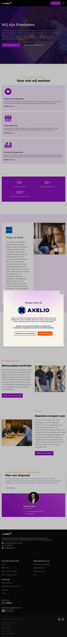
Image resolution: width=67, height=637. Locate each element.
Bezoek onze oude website (25, 333)
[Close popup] (61, 292)
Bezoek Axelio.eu (45, 333)
